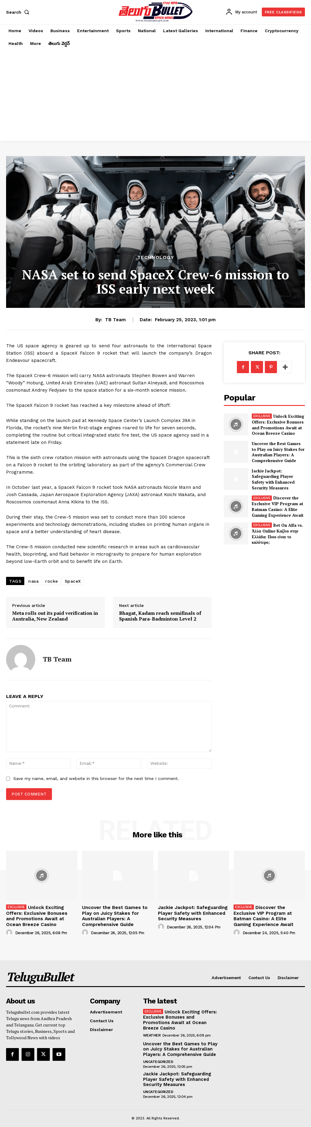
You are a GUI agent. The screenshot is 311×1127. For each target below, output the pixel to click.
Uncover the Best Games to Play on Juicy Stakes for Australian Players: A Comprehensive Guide (276, 450)
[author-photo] (10, 930)
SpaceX (73, 581)
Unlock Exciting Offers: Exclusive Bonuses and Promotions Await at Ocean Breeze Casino (277, 424)
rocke (51, 581)
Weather (152, 1031)
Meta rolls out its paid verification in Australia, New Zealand (55, 616)
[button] (19, 12)
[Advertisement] (155, 95)
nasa (33, 581)
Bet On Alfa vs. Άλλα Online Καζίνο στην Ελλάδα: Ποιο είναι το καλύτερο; (277, 530)
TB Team (115, 319)
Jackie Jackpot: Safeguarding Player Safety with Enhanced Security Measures (277, 477)
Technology (155, 257)
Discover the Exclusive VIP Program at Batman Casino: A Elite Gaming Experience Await (275, 503)
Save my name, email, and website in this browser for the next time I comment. (96, 778)
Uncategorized (158, 1057)
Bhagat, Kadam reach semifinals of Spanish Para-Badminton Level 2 (160, 616)
